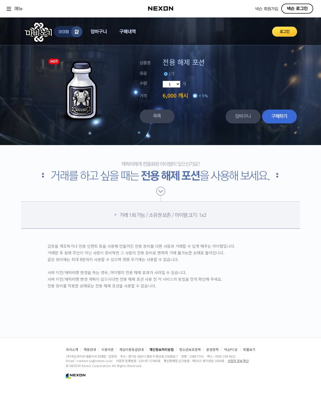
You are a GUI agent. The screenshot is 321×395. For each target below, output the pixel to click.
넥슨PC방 (231, 349)
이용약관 (107, 349)
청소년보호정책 (190, 349)
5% (205, 95)
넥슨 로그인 (297, 8)
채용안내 (90, 349)
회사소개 (72, 349)
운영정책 (212, 349)
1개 (171, 73)
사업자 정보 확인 (238, 360)
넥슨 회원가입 (266, 9)
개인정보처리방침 (161, 349)
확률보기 (249, 349)
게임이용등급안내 (131, 349)
